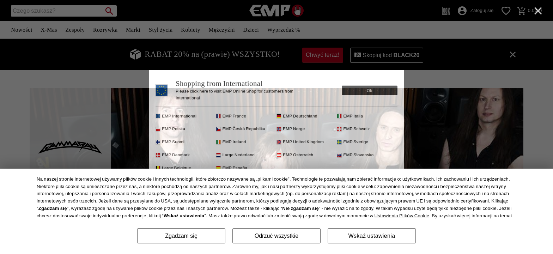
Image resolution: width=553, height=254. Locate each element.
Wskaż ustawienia (371, 236)
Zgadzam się (181, 236)
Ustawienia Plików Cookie (402, 215)
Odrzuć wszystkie (276, 236)
